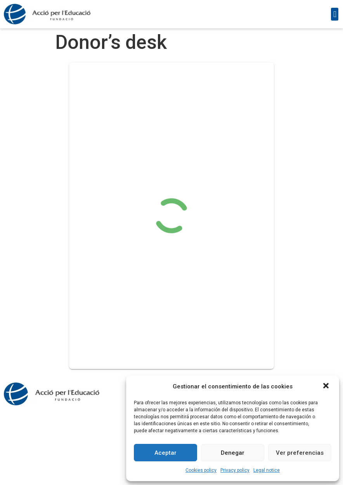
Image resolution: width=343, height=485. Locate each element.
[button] (326, 386)
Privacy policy (234, 470)
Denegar (232, 452)
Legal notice (266, 470)
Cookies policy (201, 470)
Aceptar (165, 452)
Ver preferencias (300, 452)
